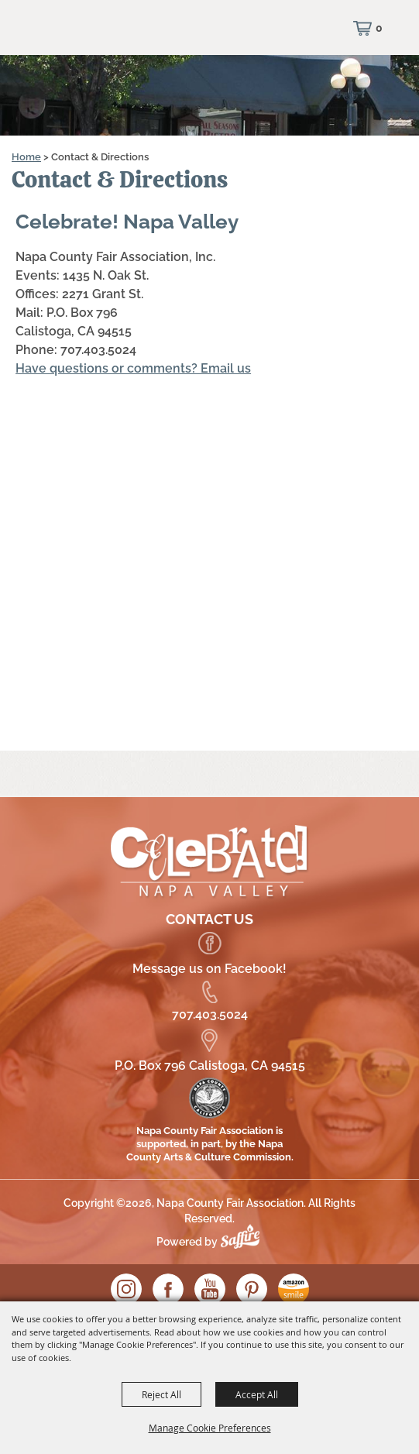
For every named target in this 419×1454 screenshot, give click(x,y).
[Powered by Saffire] (244, 1242)
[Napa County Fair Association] (89, 35)
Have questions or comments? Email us (133, 368)
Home (26, 157)
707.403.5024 (210, 1014)
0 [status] (379, 28)
